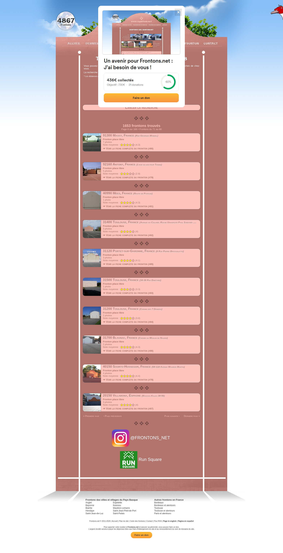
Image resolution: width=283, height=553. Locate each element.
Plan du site (124, 521)
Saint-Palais (119, 513)
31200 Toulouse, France (132, 309)
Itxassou (117, 505)
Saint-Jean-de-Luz (94, 513)
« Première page (91, 416)
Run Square (141, 459)
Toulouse (158, 508)
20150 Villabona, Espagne (134, 395)
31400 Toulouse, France (154, 222)
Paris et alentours (162, 513)
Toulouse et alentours (164, 510)
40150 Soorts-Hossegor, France (144, 366)
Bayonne (90, 505)
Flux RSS (158, 521)
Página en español (186, 521)
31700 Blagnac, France (135, 338)
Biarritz (89, 508)
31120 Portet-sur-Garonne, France (143, 251)
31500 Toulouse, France (132, 280)
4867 (66, 20)
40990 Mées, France (128, 193)
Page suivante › (172, 416)
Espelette (117, 502)
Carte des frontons (137, 521)
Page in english (169, 521)
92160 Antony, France (132, 164)
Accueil (74, 43)
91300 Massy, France (130, 135)
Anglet (89, 502)
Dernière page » (192, 416)
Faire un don (141, 535)
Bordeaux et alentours (164, 505)
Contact (210, 43)
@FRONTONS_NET (141, 437)
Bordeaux (158, 502)
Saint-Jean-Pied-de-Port (124, 510)
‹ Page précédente (112, 416)
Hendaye (90, 510)
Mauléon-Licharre (121, 508)
